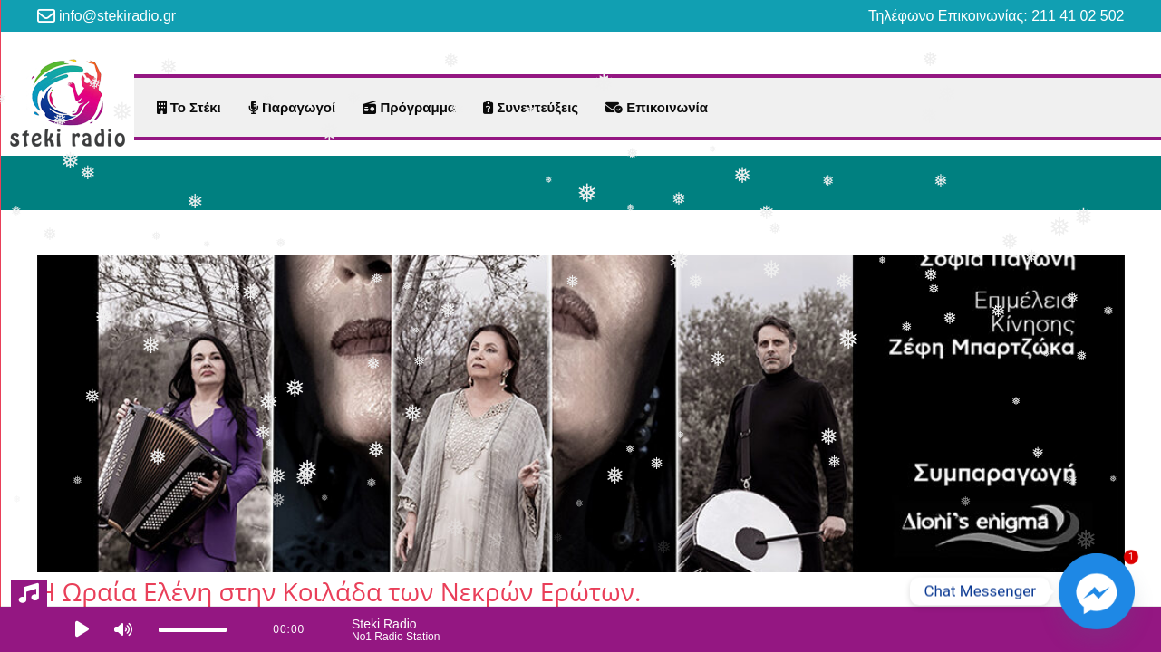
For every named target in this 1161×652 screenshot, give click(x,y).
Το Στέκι (189, 107)
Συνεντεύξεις (530, 107)
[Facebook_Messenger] (1097, 591)
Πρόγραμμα (409, 107)
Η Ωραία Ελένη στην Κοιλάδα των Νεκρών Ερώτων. (339, 591)
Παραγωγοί (291, 107)
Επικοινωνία (656, 107)
